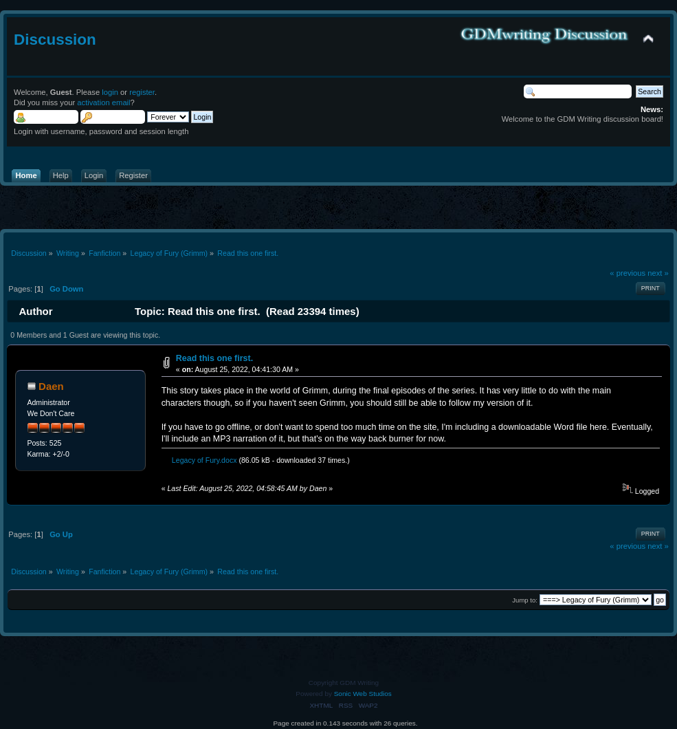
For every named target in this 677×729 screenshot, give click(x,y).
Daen (51, 386)
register (142, 92)
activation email (103, 102)
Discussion (55, 39)
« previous (627, 273)
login (110, 92)
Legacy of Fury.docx (201, 460)
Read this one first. (214, 358)
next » (658, 273)
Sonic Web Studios (363, 693)
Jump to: (524, 600)
